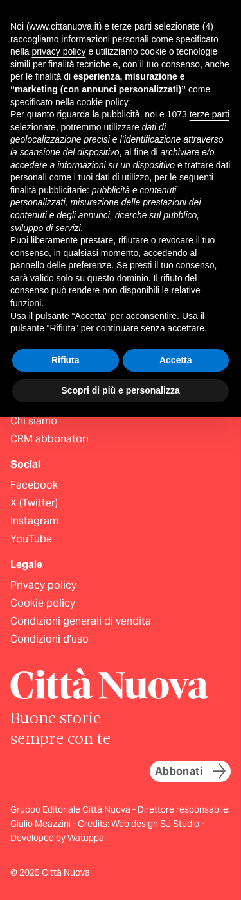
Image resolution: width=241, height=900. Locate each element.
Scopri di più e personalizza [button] (120, 390)
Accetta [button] (175, 360)
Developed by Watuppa (57, 838)
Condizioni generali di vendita (80, 621)
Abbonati (190, 771)
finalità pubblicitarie (48, 190)
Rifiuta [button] (65, 360)
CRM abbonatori (49, 439)
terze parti (209, 114)
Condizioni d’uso (49, 639)
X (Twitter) (34, 503)
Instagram (34, 521)
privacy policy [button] (58, 51)
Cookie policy (42, 603)
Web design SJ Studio (156, 823)
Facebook (34, 485)
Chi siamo (33, 421)
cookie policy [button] (102, 102)
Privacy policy (43, 585)
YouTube (31, 539)
